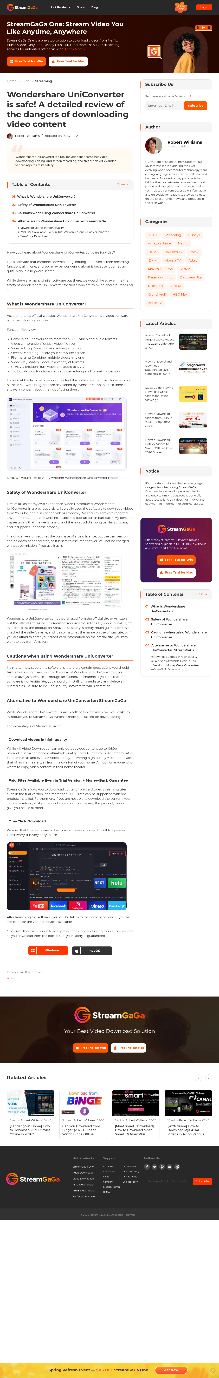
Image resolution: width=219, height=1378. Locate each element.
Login (204, 7)
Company (108, 1182)
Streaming (43, 81)
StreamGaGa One (83, 1167)
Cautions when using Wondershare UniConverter (56, 213)
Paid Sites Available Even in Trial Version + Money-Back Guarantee (64, 232)
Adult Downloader (83, 1173)
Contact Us (109, 1172)
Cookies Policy (130, 1182)
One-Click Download (34, 236)
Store (81, 7)
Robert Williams (27, 136)
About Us (108, 1166)
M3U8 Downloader (84, 1191)
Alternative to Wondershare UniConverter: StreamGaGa (62, 221)
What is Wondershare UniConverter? (46, 196)
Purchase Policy (131, 1172)
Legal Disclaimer (111, 1187)
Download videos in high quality (42, 228)
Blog (94, 7)
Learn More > (75, 49)
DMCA (106, 1192)
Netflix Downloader (84, 1197)
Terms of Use (129, 1166)
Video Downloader (84, 1179)
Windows (44, 950)
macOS (87, 950)
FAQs (106, 1177)
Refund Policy (130, 1177)
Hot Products (60, 7)
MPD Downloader (83, 1185)
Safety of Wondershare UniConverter (47, 205)
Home (11, 81)
